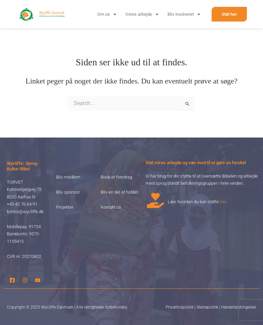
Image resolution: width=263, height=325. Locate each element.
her (223, 201)
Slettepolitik (207, 307)
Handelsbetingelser (238, 307)
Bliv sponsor (68, 192)
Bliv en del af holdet (119, 192)
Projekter (64, 207)
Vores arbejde (142, 14)
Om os (106, 14)
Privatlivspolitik (179, 307)
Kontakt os (111, 207)
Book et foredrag (116, 177)
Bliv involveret (183, 14)
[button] (107, 14)
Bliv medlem (68, 177)
